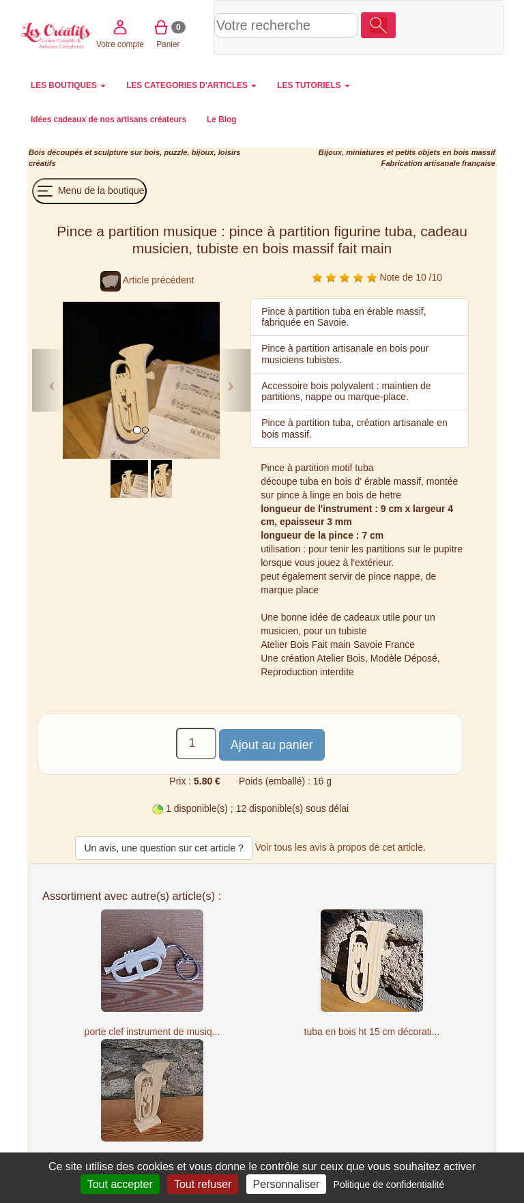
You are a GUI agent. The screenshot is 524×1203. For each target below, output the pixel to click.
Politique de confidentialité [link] (389, 1184)
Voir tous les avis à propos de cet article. (340, 847)
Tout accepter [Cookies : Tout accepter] (120, 1184)
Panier (465, 26)
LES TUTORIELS (313, 85)
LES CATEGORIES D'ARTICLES (191, 85)
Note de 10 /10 (377, 277)
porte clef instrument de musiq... (152, 1031)
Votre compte (417, 26)
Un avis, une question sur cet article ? (163, 848)
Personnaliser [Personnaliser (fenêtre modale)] (286, 1184)
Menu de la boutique (89, 191)
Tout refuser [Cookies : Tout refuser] (202, 1184)
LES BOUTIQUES (68, 85)
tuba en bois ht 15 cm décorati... (372, 1031)
